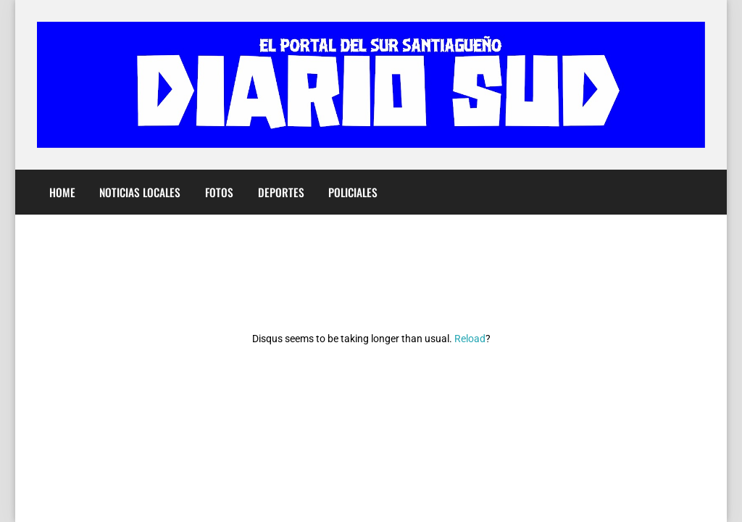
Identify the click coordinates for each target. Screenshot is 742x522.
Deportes (281, 192)
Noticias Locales (139, 192)
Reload (469, 338)
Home (62, 192)
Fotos (219, 192)
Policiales (353, 192)
